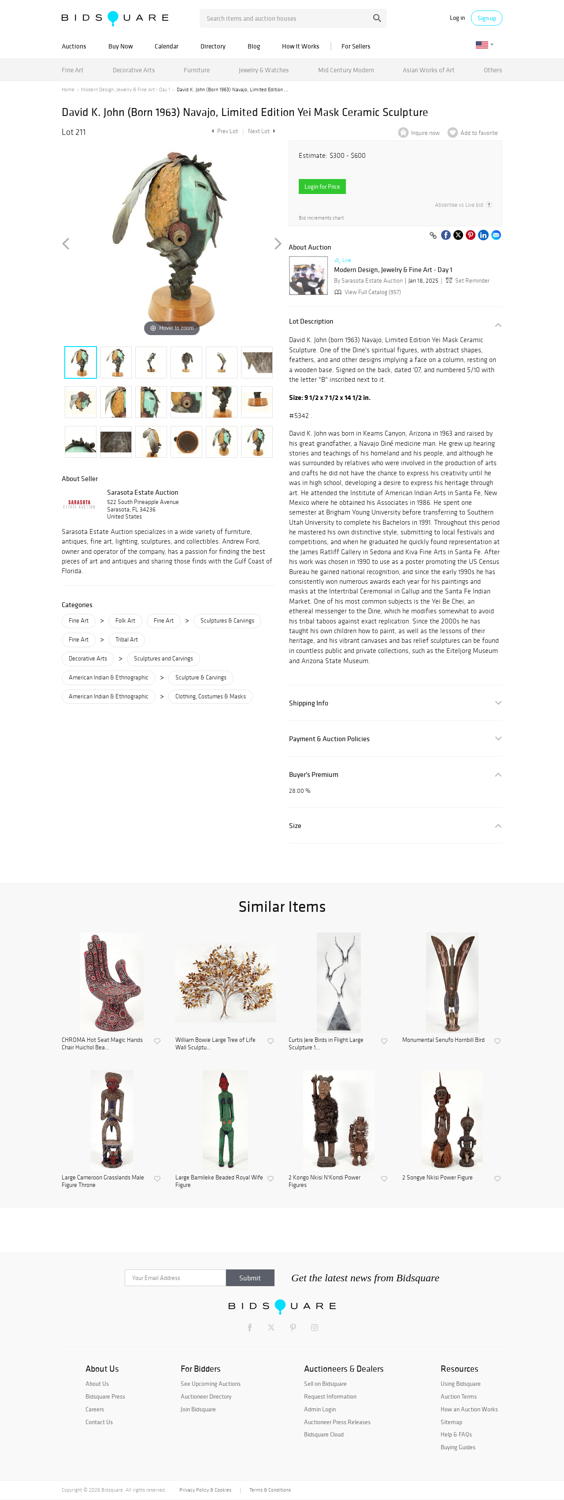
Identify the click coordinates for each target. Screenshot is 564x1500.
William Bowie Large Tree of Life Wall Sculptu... (215, 1044)
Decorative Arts (134, 70)
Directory (213, 46)
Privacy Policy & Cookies (205, 1490)
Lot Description (311, 321)
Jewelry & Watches (264, 70)
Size (295, 825)
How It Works (300, 46)
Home (68, 89)
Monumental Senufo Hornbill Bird (443, 1040)
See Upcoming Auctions (211, 1384)
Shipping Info (308, 703)
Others (493, 70)
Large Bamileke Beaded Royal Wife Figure (219, 1181)
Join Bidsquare (198, 1409)
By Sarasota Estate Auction (368, 280)
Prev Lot (223, 131)
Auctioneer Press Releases (337, 1422)
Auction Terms (459, 1396)
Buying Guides (458, 1447)
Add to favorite (479, 133)
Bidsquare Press (105, 1396)
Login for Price (322, 186)
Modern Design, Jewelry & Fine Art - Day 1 (125, 89)
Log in (457, 18)
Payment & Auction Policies (329, 739)
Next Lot (261, 131)
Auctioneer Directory (206, 1396)
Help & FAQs (456, 1434)
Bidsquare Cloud (324, 1434)
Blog (254, 46)
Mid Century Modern (346, 70)
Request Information (330, 1396)
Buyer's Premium (313, 774)
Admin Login (320, 1409)
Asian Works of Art (429, 70)
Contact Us (99, 1422)
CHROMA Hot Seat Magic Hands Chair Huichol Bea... (102, 1044)
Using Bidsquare (461, 1384)
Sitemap (451, 1422)
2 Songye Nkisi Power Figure (437, 1177)
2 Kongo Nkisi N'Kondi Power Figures (324, 1181)
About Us (97, 1384)
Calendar (166, 46)
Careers (94, 1409)
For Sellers (356, 46)
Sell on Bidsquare (325, 1384)
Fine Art (73, 70)
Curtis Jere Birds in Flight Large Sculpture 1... (326, 1044)
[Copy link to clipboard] (433, 236)
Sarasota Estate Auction (142, 492)
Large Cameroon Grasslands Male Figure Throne (103, 1181)
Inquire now (425, 133)
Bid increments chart (321, 218)
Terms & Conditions (270, 1490)
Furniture (197, 70)
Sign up (487, 18)
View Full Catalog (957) (367, 292)
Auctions (74, 46)
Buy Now (120, 46)
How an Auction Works (469, 1409)
